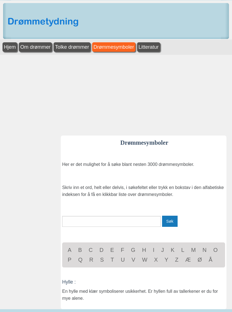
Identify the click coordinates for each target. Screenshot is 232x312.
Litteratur (148, 47)
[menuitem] (10, 47)
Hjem (10, 47)
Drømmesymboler (114, 47)
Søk (169, 221)
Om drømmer (35, 47)
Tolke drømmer (72, 47)
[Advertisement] (116, 94)
